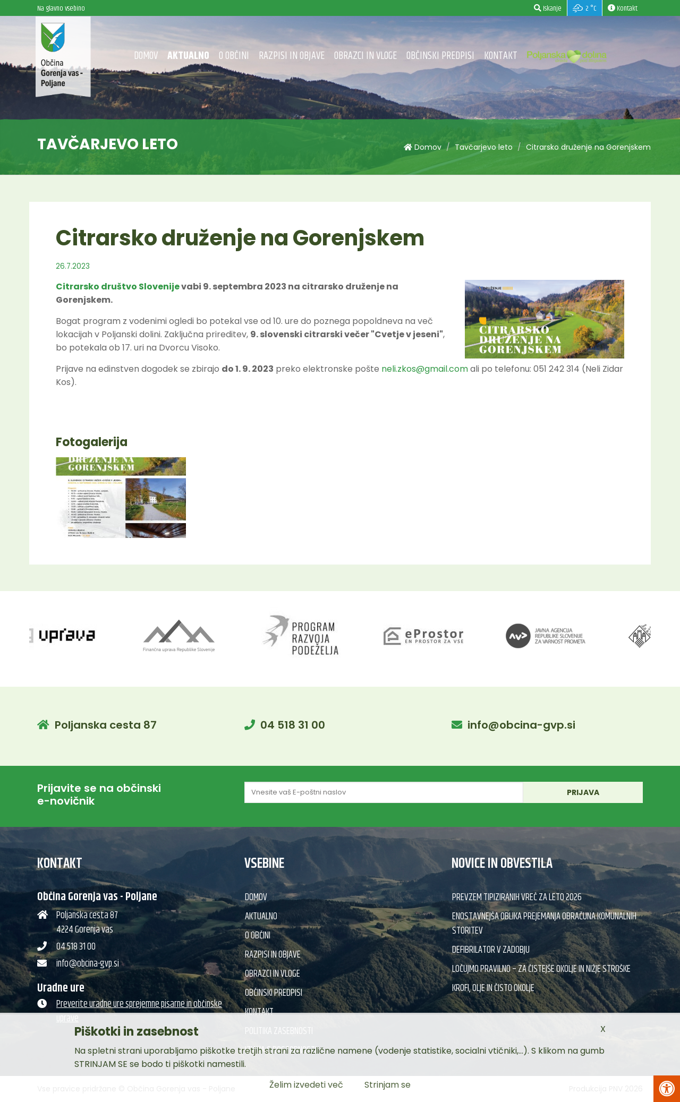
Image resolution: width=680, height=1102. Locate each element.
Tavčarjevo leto (484, 147)
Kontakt (500, 56)
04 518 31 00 (292, 724)
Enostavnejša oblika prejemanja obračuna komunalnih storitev (544, 923)
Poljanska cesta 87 (106, 724)
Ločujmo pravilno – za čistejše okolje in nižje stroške (541, 969)
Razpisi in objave (292, 56)
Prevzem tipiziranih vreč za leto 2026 (517, 897)
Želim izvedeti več (306, 1085)
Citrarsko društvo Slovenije (118, 286)
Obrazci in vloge (365, 56)
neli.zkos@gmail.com (424, 369)
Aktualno (188, 56)
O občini (234, 56)
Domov (146, 56)
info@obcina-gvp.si (521, 724)
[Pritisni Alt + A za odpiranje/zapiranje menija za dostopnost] (666, 1088)
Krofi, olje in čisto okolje (493, 988)
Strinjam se (387, 1085)
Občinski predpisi (440, 56)
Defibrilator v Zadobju (491, 950)
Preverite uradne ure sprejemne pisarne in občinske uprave (139, 1011)
